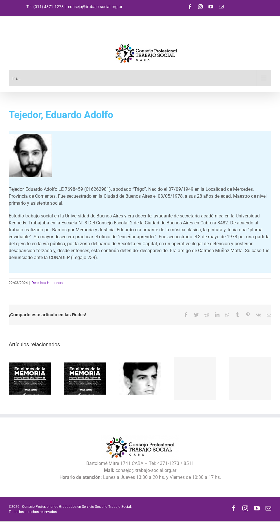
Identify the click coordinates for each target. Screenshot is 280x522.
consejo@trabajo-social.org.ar (95, 6)
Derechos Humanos (47, 283)
